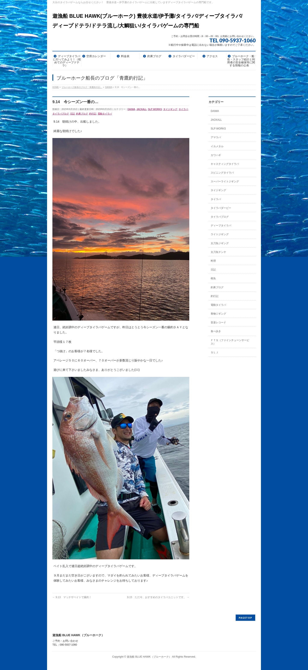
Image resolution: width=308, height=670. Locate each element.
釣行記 (92, 113)
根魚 (213, 278)
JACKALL (141, 109)
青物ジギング (218, 313)
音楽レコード (218, 322)
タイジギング (170, 109)
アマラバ (216, 137)
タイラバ (183, 109)
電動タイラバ (105, 113)
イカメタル (217, 146)
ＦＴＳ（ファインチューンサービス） (230, 342)
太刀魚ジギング (220, 243)
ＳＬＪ (214, 352)
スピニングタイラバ (222, 172)
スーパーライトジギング (225, 181)
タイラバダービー (221, 207)
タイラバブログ (60, 113)
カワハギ (216, 155)
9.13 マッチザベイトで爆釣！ (72, 597)
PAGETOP (245, 617)
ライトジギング (220, 234)
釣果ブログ (82, 113)
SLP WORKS (155, 109)
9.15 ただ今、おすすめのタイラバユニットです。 (158, 597)
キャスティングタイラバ (225, 163)
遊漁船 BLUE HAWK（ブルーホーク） (149, 656)
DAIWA (131, 109)
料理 (213, 260)
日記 (72, 113)
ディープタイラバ (221, 225)
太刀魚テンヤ (218, 252)
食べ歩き (216, 331)
